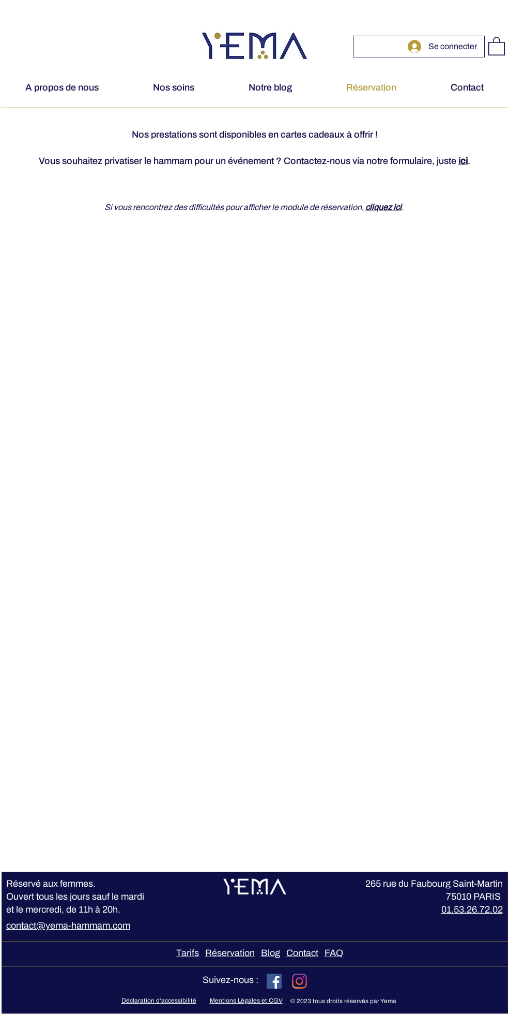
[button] (496, 45)
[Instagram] (299, 981)
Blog (270, 953)
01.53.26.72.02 (472, 909)
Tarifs (187, 953)
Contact (302, 953)
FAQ (334, 953)
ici (463, 161)
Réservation (230, 953)
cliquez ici (383, 207)
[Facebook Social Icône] (274, 981)
